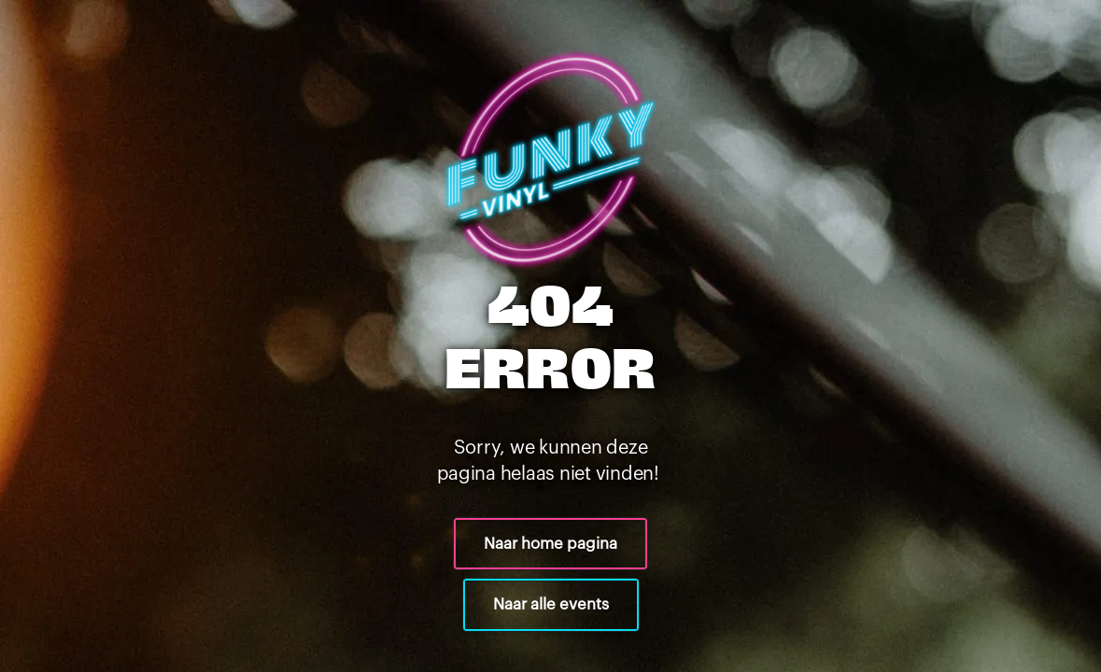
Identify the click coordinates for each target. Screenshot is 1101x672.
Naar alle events (551, 604)
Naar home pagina (550, 544)
